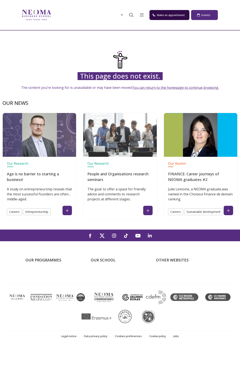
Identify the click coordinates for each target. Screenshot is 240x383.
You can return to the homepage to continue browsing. (175, 87)
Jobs (176, 372)
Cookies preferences (128, 372)
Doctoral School (38, 303)
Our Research (17, 163)
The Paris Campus (104, 279)
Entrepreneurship (36, 212)
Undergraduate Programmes (47, 273)
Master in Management (43, 279)
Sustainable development (203, 212)
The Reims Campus (105, 285)
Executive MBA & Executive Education (54, 297)
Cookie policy (157, 372)
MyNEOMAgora (168, 297)
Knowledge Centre (169, 303)
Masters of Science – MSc (45, 285)
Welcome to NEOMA (171, 273)
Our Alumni (177, 163)
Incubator (163, 285)
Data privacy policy (95, 372)
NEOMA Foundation (171, 291)
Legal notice (69, 372)
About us (97, 273)
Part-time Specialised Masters (48, 291)
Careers (14, 212)
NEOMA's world (168, 279)
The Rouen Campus (105, 291)
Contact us (99, 297)
